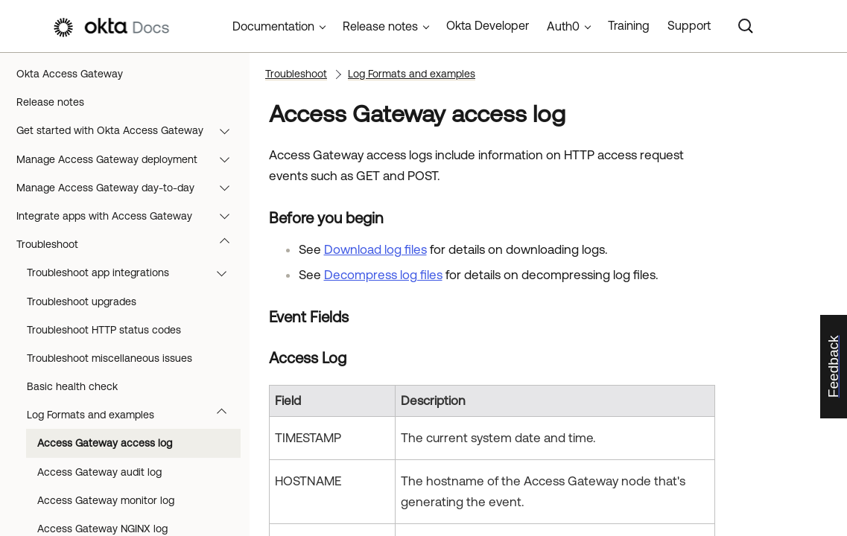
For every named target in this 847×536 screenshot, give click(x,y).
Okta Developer (487, 25)
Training (629, 25)
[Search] (746, 26)
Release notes (50, 102)
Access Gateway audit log (99, 472)
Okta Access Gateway (69, 74)
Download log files (375, 249)
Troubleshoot (130, 244)
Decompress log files (383, 274)
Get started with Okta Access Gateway (130, 130)
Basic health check (72, 386)
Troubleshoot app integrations (134, 272)
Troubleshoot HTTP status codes (104, 330)
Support (689, 25)
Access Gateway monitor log (105, 500)
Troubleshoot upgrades (81, 301)
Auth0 (563, 26)
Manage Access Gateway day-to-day (130, 187)
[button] (228, 130)
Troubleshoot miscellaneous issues (109, 358)
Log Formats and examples (134, 415)
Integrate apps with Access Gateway (130, 216)
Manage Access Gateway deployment (130, 159)
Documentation (273, 26)
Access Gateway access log (104, 443)
